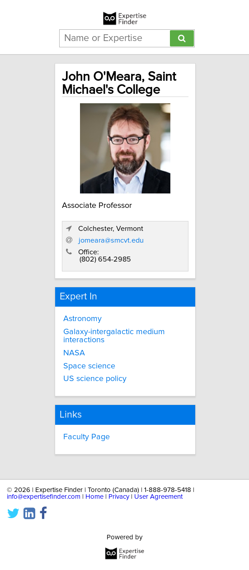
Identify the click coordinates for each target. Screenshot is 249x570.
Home (94, 496)
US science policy (95, 379)
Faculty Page (86, 437)
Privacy (118, 496)
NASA (74, 353)
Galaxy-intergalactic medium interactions (114, 336)
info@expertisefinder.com (43, 496)
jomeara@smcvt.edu (111, 240)
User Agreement (158, 496)
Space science (89, 366)
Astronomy (82, 319)
